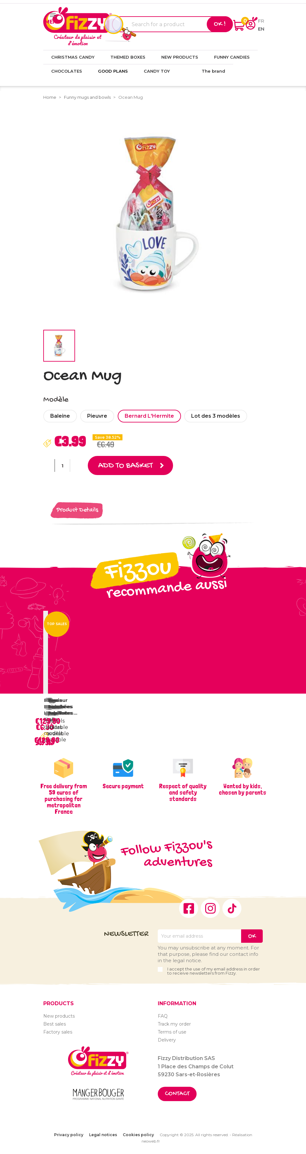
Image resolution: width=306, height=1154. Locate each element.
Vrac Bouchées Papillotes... (62, 706)
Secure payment (123, 786)
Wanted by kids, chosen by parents (242, 789)
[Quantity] (62, 465)
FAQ (163, 1016)
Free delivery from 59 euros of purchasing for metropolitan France (63, 798)
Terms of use (172, 1032)
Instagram (210, 908)
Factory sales (57, 1032)
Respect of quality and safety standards (182, 792)
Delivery (167, 1040)
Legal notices (103, 1134)
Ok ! (220, 24)
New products (59, 1016)
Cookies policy (138, 1134)
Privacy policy (68, 1134)
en (261, 29)
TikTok (231, 908)
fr (261, 21)
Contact (177, 1094)
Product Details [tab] (77, 510)
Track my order (174, 1024)
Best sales (54, 1024)
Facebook (188, 908)
